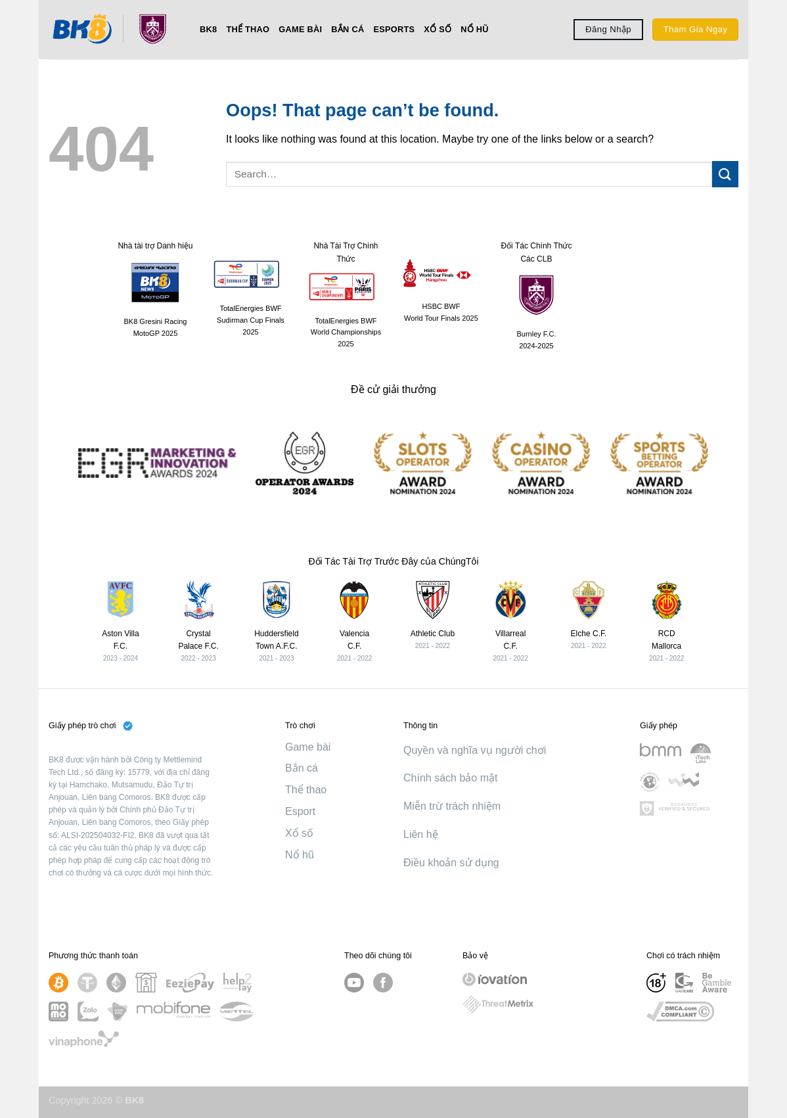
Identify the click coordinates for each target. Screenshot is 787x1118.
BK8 (208, 29)
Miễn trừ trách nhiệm (452, 806)
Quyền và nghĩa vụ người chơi (474, 750)
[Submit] (725, 174)
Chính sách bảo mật (450, 777)
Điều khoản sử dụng (451, 862)
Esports (394, 29)
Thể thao (247, 29)
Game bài (300, 29)
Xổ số (437, 29)
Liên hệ (420, 834)
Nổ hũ (475, 29)
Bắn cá (347, 29)
